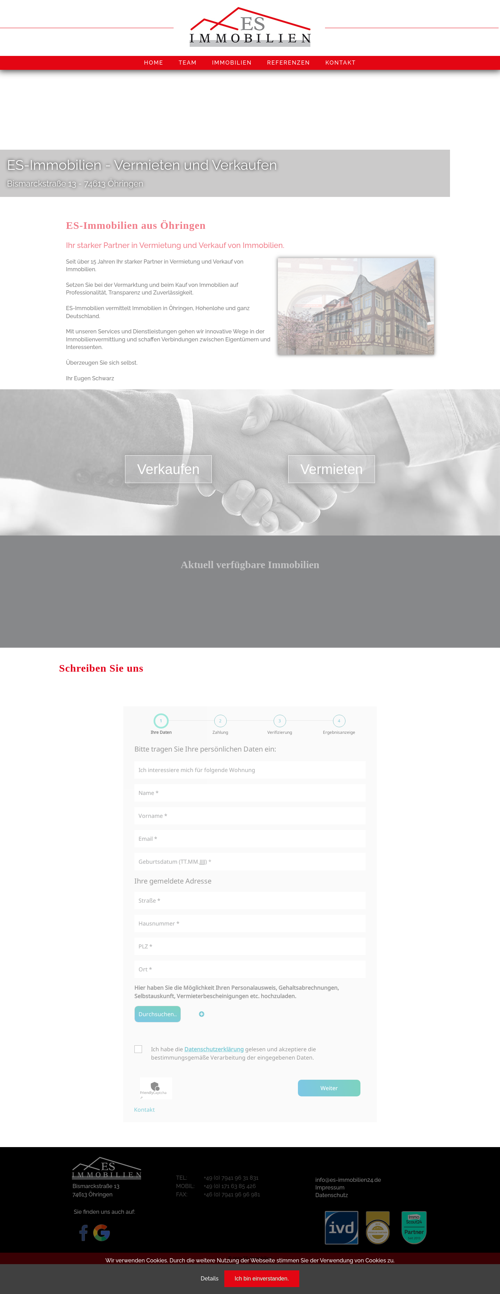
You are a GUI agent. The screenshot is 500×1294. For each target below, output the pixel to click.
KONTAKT (340, 62)
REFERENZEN (288, 62)
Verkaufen (168, 469)
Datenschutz (331, 1195)
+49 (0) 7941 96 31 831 (231, 1178)
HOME (154, 62)
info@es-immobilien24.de (348, 1180)
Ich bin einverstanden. (262, 1278)
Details (209, 1278)
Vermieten (331, 469)
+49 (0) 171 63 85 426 (230, 1186)
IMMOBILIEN (232, 62)
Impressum (329, 1187)
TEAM (187, 62)
